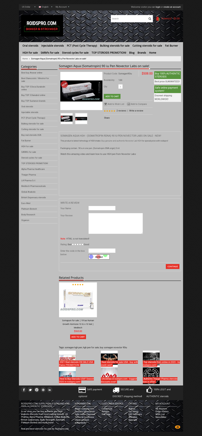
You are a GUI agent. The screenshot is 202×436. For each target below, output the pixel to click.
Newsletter (160, 417)
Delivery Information (85, 411)
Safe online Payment (85, 414)
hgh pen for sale (91, 347)
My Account (161, 408)
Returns (105, 411)
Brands (141, 52)
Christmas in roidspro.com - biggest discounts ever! (119, 380)
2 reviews (121, 110)
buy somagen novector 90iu (113, 347)
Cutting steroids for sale (147, 45)
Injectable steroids (52, 45)
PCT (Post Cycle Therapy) (82, 45)
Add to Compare (137, 104)
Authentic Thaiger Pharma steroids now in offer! (160, 380)
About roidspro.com (84, 408)
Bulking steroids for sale (114, 45)
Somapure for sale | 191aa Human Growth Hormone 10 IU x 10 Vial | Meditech (78, 324)
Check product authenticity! (82, 421)
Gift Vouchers (135, 414)
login (158, 7)
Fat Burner (171, 45)
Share (107, 118)
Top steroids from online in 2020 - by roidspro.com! (161, 364)
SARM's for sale (50, 52)
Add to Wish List (114, 104)
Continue (172, 266)
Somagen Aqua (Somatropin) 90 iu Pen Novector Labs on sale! (58, 59)
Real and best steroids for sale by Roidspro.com (45, 428)
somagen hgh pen (73, 347)
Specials (132, 420)
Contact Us (107, 408)
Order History (162, 411)
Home (152, 52)
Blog (132, 52)
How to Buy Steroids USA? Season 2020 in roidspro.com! (76, 380)
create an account (172, 7)
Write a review (136, 110)
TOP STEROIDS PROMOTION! (108, 52)
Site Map (106, 414)
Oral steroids (30, 45)
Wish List (160, 414)
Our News (133, 411)
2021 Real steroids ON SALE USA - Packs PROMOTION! (76, 364)
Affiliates (132, 417)
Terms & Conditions (84, 417)
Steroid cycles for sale (75, 52)
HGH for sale (30, 52)
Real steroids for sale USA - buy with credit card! (119, 364)
